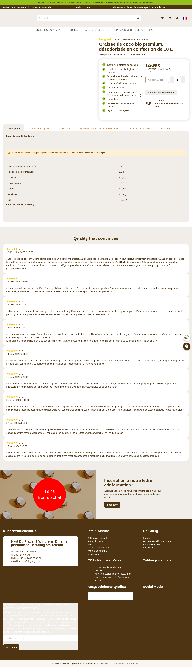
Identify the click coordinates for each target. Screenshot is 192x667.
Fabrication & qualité (40, 128)
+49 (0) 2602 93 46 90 (26, 558)
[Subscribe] (11, 647)
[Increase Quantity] (183, 79)
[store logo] (14, 20)
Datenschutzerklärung (99, 547)
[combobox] (88, 18)
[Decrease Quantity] (172, 79)
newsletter (76, 3)
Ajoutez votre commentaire (135, 39)
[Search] (138, 18)
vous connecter (81, 153)
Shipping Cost (166, 69)
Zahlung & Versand (97, 538)
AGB (90, 544)
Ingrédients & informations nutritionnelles (100, 128)
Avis (165, 128)
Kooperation (149, 547)
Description (14, 128)
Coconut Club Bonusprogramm (158, 541)
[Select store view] (185, 18)
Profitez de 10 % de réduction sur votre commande (27, 7)
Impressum (93, 554)
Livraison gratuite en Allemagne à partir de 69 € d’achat (139, 7)
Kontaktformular (96, 541)
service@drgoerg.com (25, 561)
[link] (177, 18)
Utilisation (65, 128)
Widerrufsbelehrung (97, 550)
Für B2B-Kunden (151, 544)
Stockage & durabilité (140, 128)
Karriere (147, 538)
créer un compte (98, 153)
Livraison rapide (82, 7)
